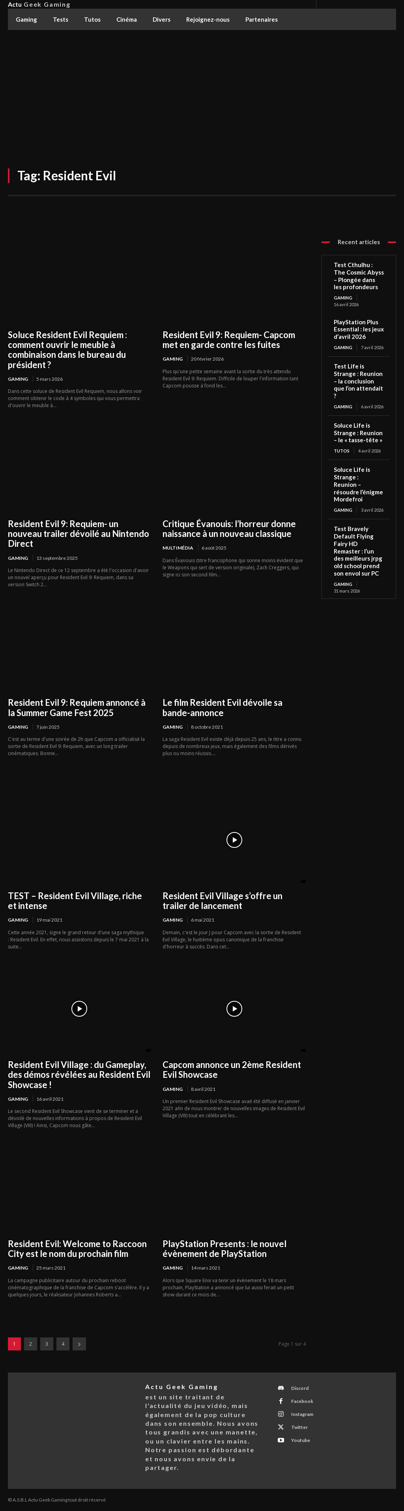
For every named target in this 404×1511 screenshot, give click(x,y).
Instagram (301, 1414)
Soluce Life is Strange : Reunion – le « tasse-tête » (358, 433)
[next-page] (79, 1343)
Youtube (299, 1440)
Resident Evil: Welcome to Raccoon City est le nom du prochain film (77, 1248)
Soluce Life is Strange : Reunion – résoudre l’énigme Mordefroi (358, 484)
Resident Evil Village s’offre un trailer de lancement (222, 900)
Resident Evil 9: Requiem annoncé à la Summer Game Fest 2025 (77, 707)
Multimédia (178, 548)
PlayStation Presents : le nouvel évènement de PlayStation (224, 1248)
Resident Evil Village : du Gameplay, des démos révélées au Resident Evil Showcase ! (79, 1074)
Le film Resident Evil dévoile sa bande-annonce (222, 707)
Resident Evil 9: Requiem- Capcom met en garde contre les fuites (229, 339)
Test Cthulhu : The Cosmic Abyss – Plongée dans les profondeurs (359, 275)
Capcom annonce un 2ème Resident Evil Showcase (232, 1069)
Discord (299, 1388)
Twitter (298, 1427)
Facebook (301, 1401)
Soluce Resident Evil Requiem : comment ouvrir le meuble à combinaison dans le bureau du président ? (67, 349)
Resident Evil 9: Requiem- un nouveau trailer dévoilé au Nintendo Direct (78, 533)
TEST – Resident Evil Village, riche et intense (75, 900)
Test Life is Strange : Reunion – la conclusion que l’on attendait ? (358, 381)
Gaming (18, 379)
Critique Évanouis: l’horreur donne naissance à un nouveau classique (229, 528)
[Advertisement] (202, 89)
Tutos (342, 450)
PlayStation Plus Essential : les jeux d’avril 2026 (359, 329)
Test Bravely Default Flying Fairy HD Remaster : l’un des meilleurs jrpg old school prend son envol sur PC (358, 551)
